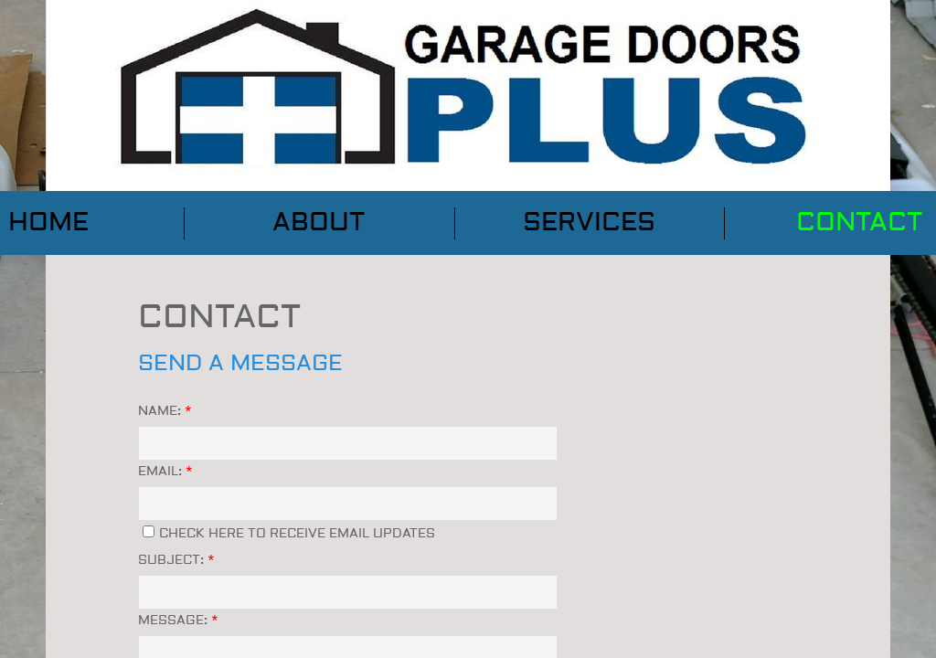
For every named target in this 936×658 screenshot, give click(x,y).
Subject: (176, 560)
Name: (165, 411)
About (318, 223)
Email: (165, 471)
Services (589, 223)
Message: (178, 620)
